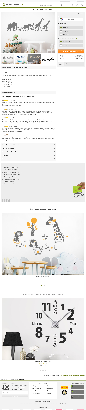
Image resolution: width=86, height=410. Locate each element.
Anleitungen (79, 349)
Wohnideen (79, 360)
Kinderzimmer (43, 9)
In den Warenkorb (73, 57)
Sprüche (12, 9)
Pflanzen (26, 9)
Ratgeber (81, 9)
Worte (19, 9)
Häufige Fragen (36, 348)
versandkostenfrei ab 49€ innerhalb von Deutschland (72, 340)
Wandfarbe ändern (79, 19)
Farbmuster (36, 353)
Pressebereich (49, 350)
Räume (4, 9)
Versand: (62, 65)
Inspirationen (79, 355)
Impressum (49, 355)
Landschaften (63, 9)
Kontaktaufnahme (36, 350)
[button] (41, 250)
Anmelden (15, 357)
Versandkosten (36, 355)
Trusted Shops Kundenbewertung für (32, 367)
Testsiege (49, 353)
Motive (34, 9)
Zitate (72, 9)
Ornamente (53, 9)
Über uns (49, 348)
